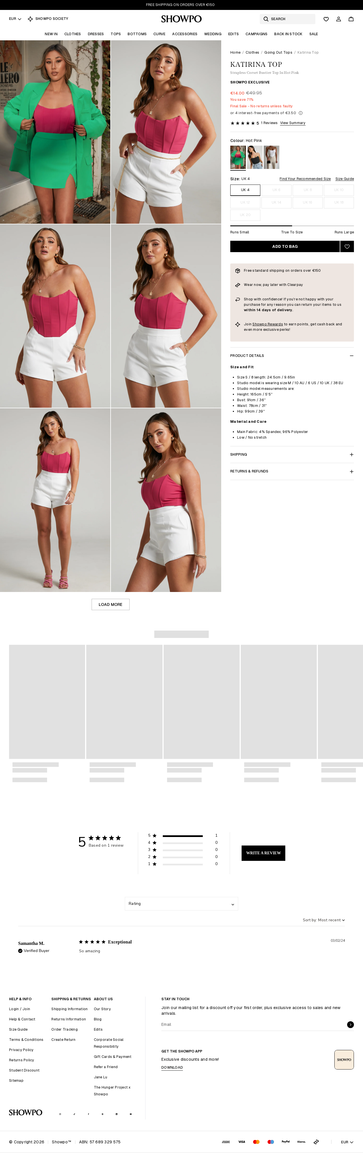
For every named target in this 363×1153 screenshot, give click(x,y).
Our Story (102, 1008)
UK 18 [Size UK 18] (338, 202)
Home (235, 52)
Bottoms (137, 34)
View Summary (293, 122)
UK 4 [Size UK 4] (245, 189)
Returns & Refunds (292, 471)
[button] (183, 836)
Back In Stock (288, 34)
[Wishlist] (326, 19)
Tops (116, 34)
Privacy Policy (21, 1049)
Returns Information (68, 1019)
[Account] (338, 19)
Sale (313, 34)
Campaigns (256, 34)
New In (51, 34)
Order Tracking (64, 1029)
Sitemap (16, 1080)
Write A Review (263, 853)
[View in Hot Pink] (238, 158)
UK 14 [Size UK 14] (276, 202)
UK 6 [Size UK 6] (277, 189)
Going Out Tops (278, 52)
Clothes (72, 34)
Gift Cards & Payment (113, 1056)
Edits (233, 34)
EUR (15, 18)
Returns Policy (21, 1060)
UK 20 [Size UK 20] (245, 214)
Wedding (212, 34)
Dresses (96, 34)
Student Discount (24, 1070)
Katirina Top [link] (308, 52)
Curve (159, 34)
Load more (110, 604)
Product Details (292, 355)
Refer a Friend (106, 1066)
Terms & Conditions (26, 1039)
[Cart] (351, 19)
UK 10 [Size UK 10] (339, 189)
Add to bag (285, 246)
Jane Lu (100, 1077)
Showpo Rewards (267, 324)
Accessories (184, 34)
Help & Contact (22, 1019)
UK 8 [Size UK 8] (308, 189)
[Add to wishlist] (347, 246)
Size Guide (344, 178)
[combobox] (181, 904)
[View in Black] (255, 158)
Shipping (292, 454)
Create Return (63, 1039)
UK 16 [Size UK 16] (307, 202)
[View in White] (271, 158)
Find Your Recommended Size (305, 178)
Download (172, 1067)
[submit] (350, 1024)
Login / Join (19, 1008)
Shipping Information (69, 1008)
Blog (98, 1019)
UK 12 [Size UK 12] (245, 202)
